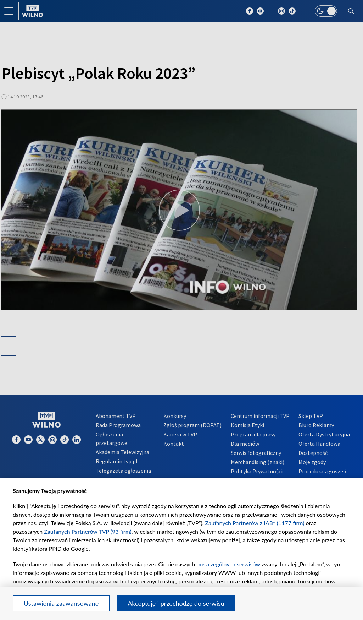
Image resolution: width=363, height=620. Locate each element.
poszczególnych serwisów (228, 564)
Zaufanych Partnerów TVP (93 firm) (88, 531)
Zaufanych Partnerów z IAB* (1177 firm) (255, 523)
